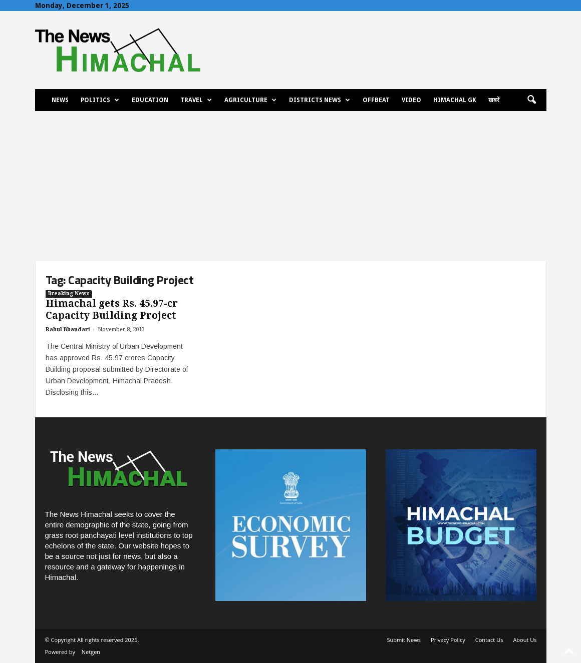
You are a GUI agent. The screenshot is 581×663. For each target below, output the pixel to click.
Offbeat (376, 100)
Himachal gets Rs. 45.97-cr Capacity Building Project (112, 309)
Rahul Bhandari (68, 329)
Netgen (91, 651)
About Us (524, 639)
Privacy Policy (448, 639)
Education (150, 100)
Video (411, 100)
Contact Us (489, 639)
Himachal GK (454, 100)
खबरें (493, 100)
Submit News (404, 639)
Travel (196, 100)
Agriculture (250, 100)
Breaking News (69, 293)
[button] (531, 100)
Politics (100, 100)
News (60, 100)
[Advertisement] (290, 186)
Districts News (319, 100)
